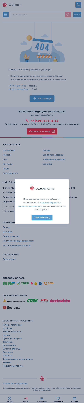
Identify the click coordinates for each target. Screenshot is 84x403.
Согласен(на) (42, 217)
